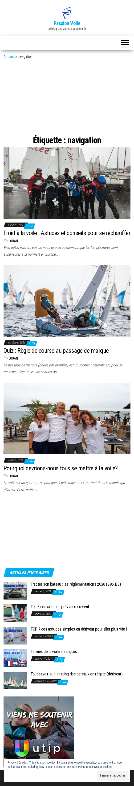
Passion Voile (67, 23)
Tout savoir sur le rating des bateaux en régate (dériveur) (77, 673)
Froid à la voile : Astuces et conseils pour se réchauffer (67, 232)
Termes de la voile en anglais (54, 651)
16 (56, 592)
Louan (13, 241)
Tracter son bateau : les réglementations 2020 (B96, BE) (76, 584)
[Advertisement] (67, 96)
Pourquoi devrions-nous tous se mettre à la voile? (61, 468)
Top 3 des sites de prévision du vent (60, 606)
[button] (67, 13)
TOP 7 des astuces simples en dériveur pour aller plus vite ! (79, 629)
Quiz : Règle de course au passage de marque (56, 350)
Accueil (9, 56)
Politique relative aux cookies (95, 767)
